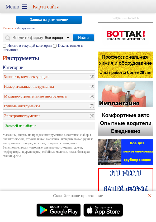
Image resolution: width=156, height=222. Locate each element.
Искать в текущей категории (29, 46)
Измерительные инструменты (29, 86)
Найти (83, 37)
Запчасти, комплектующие (26, 77)
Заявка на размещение (49, 20)
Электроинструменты (22, 116)
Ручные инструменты (22, 106)
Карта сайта (46, 7)
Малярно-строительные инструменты (35, 96)
